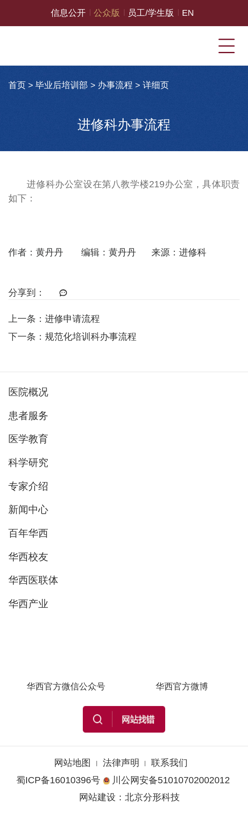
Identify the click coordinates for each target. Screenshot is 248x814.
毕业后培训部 (61, 85)
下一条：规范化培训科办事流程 (72, 336)
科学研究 (28, 462)
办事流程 (115, 85)
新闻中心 (28, 509)
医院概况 (28, 391)
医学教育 (28, 438)
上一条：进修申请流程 (54, 319)
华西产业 (28, 603)
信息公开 (68, 12)
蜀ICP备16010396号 (58, 780)
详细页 (156, 85)
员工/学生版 (151, 12)
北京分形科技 (152, 797)
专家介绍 (28, 486)
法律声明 (121, 763)
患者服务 (28, 415)
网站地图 (72, 763)
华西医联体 (33, 580)
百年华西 (28, 533)
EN (188, 12)
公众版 (107, 12)
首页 (17, 85)
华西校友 (28, 556)
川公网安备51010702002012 (166, 780)
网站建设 (97, 797)
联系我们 (169, 763)
